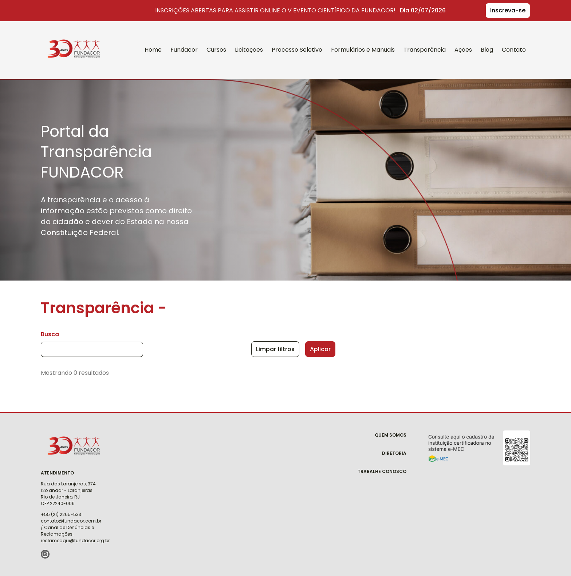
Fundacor (70, 39)
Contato (514, 49)
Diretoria (394, 453)
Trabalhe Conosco (382, 471)
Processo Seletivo (297, 49)
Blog (487, 49)
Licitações (249, 49)
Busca (50, 334)
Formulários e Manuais (363, 49)
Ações (463, 49)
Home (153, 49)
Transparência (424, 49)
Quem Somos (390, 435)
